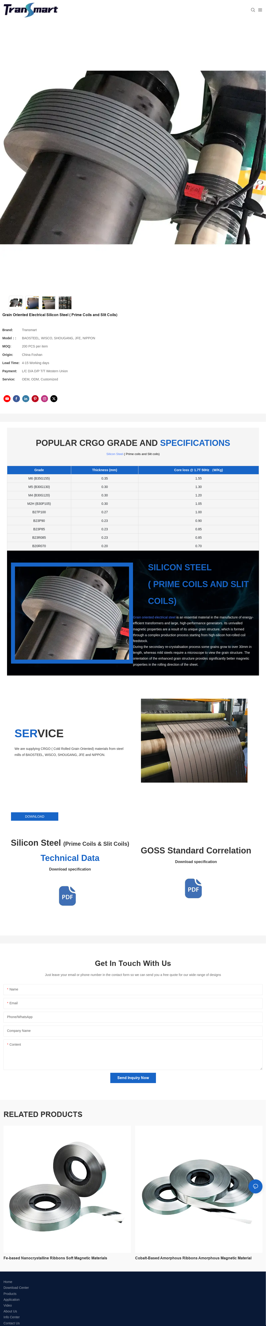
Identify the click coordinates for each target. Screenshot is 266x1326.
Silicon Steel (114, 454)
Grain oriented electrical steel (154, 617)
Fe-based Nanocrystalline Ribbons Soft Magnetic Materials (55, 1258)
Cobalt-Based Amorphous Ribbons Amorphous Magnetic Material (193, 1258)
